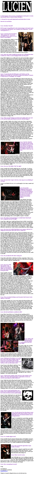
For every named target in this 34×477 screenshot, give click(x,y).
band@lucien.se (4, 471)
